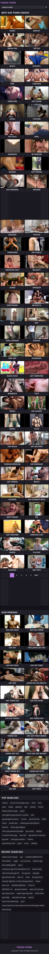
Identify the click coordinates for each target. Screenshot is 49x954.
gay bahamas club (8, 843)
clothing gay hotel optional (29, 823)
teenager (36, 873)
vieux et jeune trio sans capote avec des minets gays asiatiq (23, 905)
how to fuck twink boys (10, 901)
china (33, 803)
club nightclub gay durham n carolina (15, 815)
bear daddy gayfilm (9, 865)
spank (22, 811)
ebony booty (6, 909)
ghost (20, 843)
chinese (5, 803)
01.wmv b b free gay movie (19, 803)
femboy (33, 807)
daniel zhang (36, 869)
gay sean (5, 839)
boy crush (5, 885)
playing (38, 831)
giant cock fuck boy (36, 889)
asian (4, 807)
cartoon (24, 819)
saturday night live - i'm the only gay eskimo (17, 881)
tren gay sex (26, 873)
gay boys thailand (21, 889)
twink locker (39, 893)
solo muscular (25, 861)
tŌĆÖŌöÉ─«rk (7, 889)
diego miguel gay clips (25, 893)
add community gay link (10, 873)
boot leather (6, 861)
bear (26, 807)
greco (20, 865)
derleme (5, 827)
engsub (31, 897)
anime (4, 823)
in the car (31, 885)
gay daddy (5, 897)
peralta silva (13, 823)
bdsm (44, 819)
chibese (30, 839)
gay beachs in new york (37, 835)
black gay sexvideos (18, 839)
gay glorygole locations (10, 819)
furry (39, 803)
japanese (18, 807)
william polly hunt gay (10, 811)
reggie (15, 861)
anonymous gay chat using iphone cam (16, 869)
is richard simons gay (9, 835)
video (28, 877)
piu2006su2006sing (18, 885)
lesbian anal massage (9, 857)
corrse (26, 843)
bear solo (23, 835)
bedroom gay (37, 861)
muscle (40, 807)
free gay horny (37, 877)
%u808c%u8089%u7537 (33, 857)
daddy (10, 807)
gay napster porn (8, 893)
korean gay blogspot (18, 827)
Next (36, 575)
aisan (23, 901)
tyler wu (20, 877)
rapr (21, 857)
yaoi (32, 815)
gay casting (30, 831)
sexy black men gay (19, 897)
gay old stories (34, 819)
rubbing (34, 843)
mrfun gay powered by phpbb (12, 831)
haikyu (38, 881)
